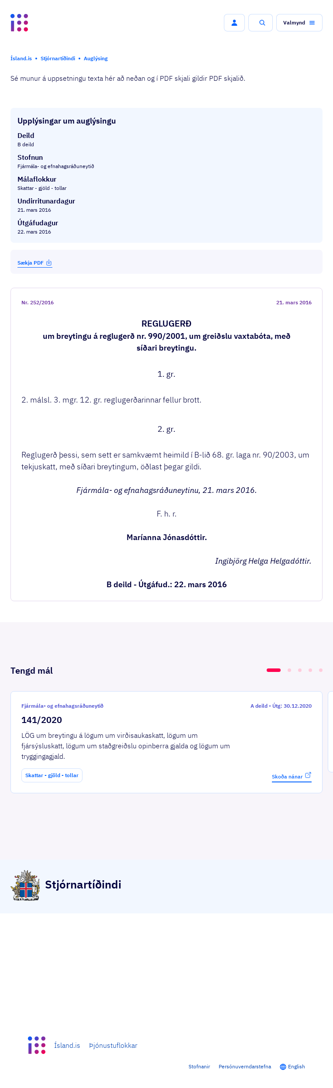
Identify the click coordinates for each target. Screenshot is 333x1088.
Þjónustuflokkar (113, 1045)
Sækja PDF (34, 262)
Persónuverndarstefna (245, 1066)
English (296, 1066)
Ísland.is (67, 1045)
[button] (234, 22)
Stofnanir (199, 1066)
